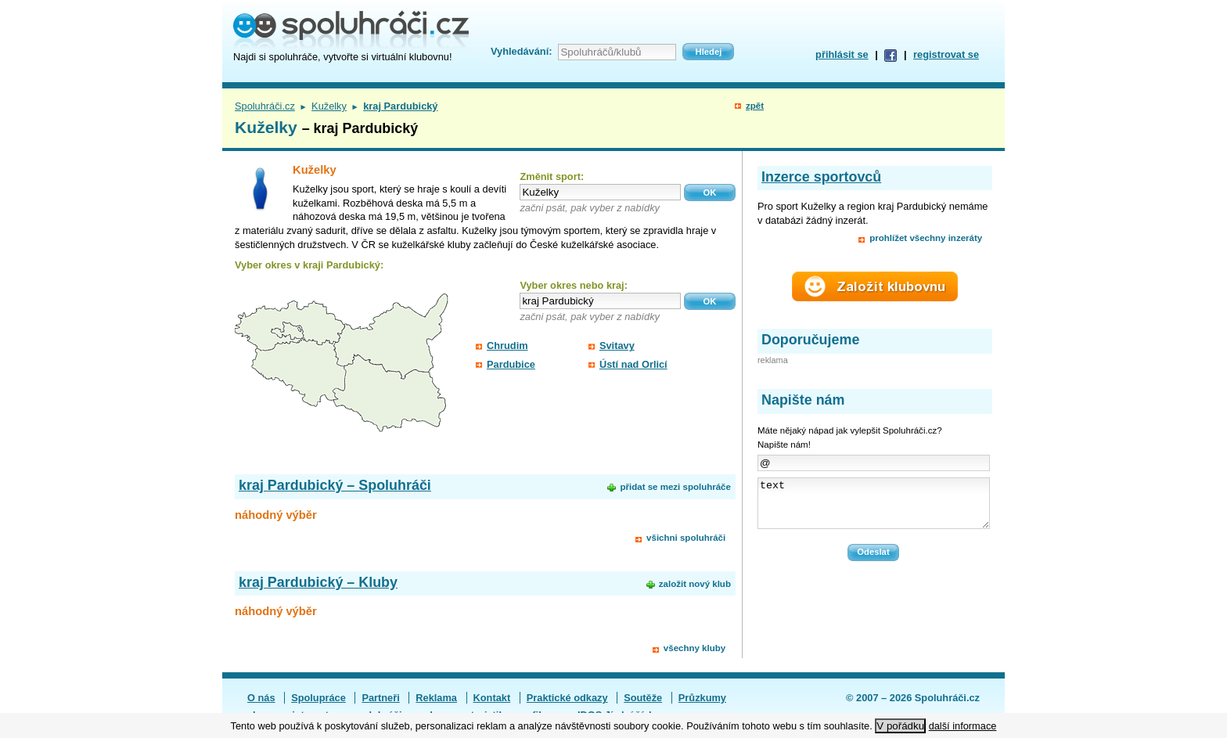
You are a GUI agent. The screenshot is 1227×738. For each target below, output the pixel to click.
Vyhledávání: (521, 51)
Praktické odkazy (567, 698)
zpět (755, 105)
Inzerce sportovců (821, 177)
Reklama (436, 698)
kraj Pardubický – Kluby (318, 582)
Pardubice (511, 364)
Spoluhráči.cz (265, 106)
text (873, 507)
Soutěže (643, 698)
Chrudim (507, 345)
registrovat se (946, 54)
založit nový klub (695, 584)
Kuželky (329, 106)
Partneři (380, 698)
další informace (963, 726)
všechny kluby (694, 648)
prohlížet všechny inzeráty (925, 238)
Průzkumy (702, 698)
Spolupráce (318, 698)
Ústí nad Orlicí (633, 364)
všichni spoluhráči (685, 537)
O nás (261, 698)
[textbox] (600, 192)
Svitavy (617, 345)
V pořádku (900, 726)
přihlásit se (842, 54)
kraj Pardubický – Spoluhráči (335, 485)
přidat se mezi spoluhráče (675, 486)
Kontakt (492, 698)
